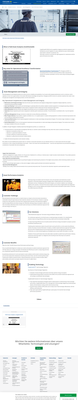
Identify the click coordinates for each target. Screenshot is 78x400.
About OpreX (42, 369)
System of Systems (43, 371)
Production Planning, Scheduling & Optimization (16, 380)
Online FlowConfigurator (52, 374)
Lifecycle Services (24, 371)
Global (58, 1)
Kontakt (72, 3)
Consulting (23, 367)
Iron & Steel (5, 374)
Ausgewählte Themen (52, 3)
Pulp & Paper (5, 372)
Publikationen (33, 362)
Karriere (48, 1)
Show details (61, 397)
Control (22, 364)
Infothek (44, 3)
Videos (32, 363)
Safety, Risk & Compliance (14, 365)
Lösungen (29, 3)
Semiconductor (5, 383)
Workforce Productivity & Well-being (15, 361)
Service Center (51, 360)
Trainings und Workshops (23, 378)
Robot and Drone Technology (43, 382)
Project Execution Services (24, 369)
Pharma (4, 381)
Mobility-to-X (5, 380)
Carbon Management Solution (16, 383)
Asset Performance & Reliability (16, 367)
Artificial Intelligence (43, 378)
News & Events (38, 1)
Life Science (23, 372)
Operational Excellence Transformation (50, 71)
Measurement (23, 365)
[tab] (6, 306)
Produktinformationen (35, 360)
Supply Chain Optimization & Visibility (14, 376)
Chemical (4, 364)
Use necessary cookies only (68, 391)
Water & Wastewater (6, 376)
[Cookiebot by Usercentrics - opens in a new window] (7, 398)
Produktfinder (51, 366)
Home (6, 7)
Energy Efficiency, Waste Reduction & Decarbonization (15, 373)
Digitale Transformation (42, 376)
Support (67, 3)
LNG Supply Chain (6, 363)
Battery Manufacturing (5, 378)
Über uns (44, 1)
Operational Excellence (14, 370)
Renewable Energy (6, 368)
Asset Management (26, 7)
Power (4, 366)
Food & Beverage (6, 371)
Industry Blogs (61, 3)
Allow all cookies (68, 387)
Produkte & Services (37, 3)
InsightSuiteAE (32, 267)
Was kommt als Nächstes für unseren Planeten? (43, 363)
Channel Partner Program (52, 377)
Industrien (23, 3)
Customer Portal (52, 368)
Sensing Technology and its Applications (43, 384)
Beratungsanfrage (71, 34)
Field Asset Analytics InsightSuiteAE (14, 314)
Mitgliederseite (53, 1)
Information (19, 7)
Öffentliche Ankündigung (23, 375)
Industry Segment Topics (43, 368)
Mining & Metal (5, 369)
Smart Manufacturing (43, 374)
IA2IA (41, 372)
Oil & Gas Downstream (5, 361)
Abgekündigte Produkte (23, 380)
